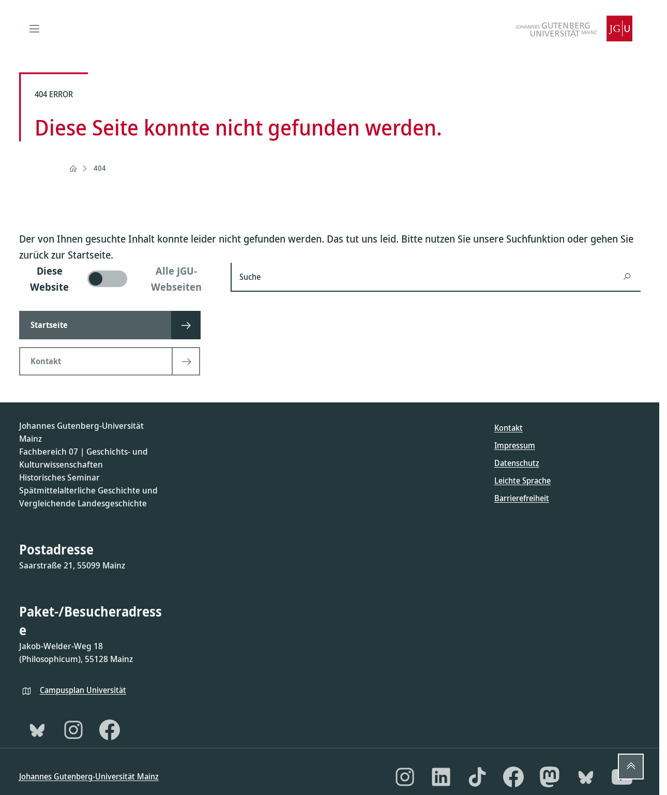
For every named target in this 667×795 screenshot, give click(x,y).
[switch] (118, 279)
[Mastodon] (549, 777)
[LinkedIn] (441, 777)
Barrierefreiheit (521, 498)
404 (100, 168)
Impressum (514, 445)
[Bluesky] (37, 729)
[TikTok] (477, 777)
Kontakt (508, 427)
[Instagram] (73, 729)
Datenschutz (516, 463)
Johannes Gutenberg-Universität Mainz (89, 776)
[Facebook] (109, 729)
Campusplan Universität (83, 690)
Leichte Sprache (522, 480)
